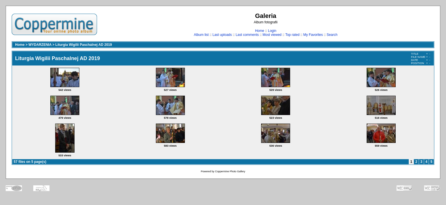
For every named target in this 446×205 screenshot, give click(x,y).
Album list (201, 35)
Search (332, 35)
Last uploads (222, 35)
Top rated (292, 35)
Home (259, 31)
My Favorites (313, 35)
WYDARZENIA (39, 45)
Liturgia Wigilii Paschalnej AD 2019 (83, 45)
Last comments (247, 35)
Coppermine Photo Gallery (230, 171)
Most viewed (272, 35)
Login (272, 31)
